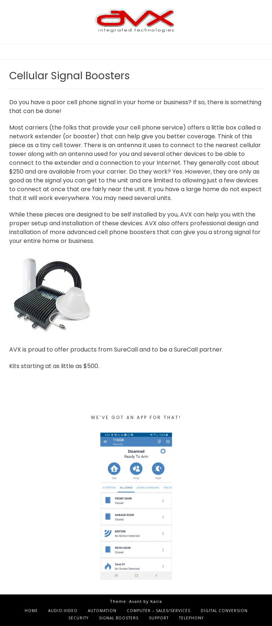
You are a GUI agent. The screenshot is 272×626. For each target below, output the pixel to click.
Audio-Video (63, 610)
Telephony (191, 617)
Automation (102, 610)
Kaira (156, 601)
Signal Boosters (119, 617)
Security (78, 617)
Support (159, 617)
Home (31, 610)
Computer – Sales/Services (158, 610)
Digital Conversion (224, 610)
